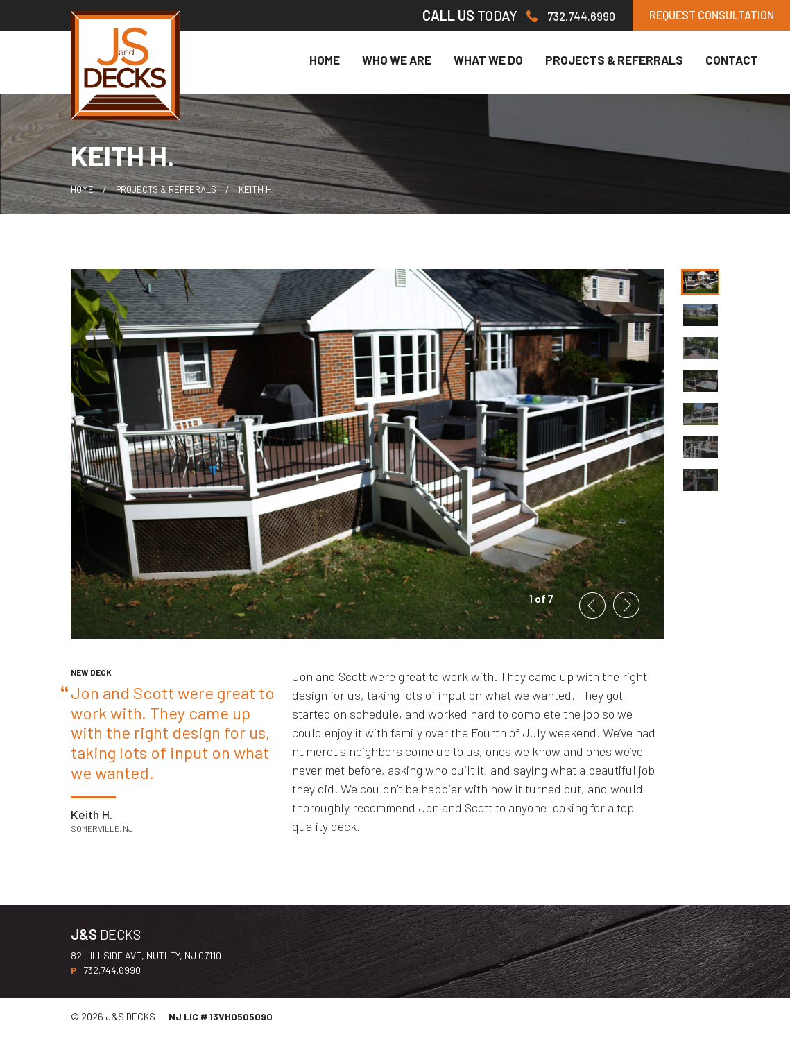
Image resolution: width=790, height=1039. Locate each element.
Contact (731, 64)
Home (324, 64)
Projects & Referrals (614, 64)
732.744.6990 (528, 17)
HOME (83, 193)
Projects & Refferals (172, 193)
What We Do (488, 64)
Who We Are (396, 64)
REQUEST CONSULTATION (689, 17)
